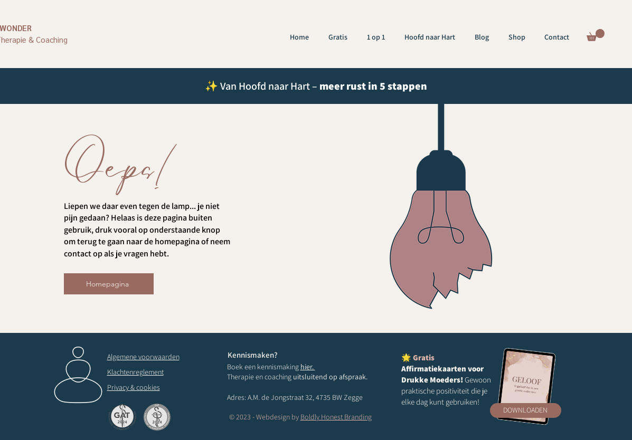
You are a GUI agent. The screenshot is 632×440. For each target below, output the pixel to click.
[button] (596, 35)
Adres (235, 397)
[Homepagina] (109, 283)
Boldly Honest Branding (336, 417)
